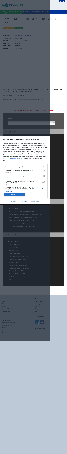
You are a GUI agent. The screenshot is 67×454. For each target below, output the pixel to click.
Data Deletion (15, 201)
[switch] (43, 170)
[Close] (47, 139)
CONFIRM (14, 194)
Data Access (25, 201)
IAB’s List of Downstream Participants (13, 158)
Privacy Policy (35, 201)
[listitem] (25, 167)
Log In (62, 1)
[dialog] (25, 170)
